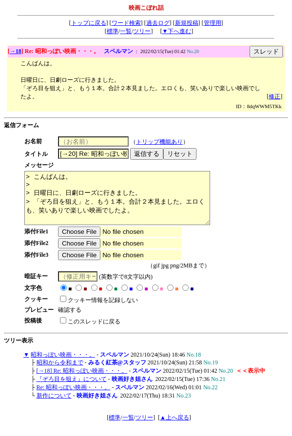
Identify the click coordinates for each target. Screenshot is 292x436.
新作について (54, 405)
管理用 (212, 22)
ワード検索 (126, 22)
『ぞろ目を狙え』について (72, 389)
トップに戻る (88, 22)
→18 (15, 51)
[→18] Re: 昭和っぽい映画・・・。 (82, 381)
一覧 (126, 31)
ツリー (142, 31)
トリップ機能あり (163, 141)
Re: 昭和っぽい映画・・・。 (74, 397)
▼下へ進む (176, 31)
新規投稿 (186, 22)
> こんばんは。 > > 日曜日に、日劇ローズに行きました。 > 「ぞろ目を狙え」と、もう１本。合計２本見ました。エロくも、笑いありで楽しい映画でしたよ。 (128, 203)
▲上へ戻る (174, 427)
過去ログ (158, 22)
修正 (274, 96)
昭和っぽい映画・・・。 (63, 364)
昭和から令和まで (60, 372)
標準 (112, 31)
